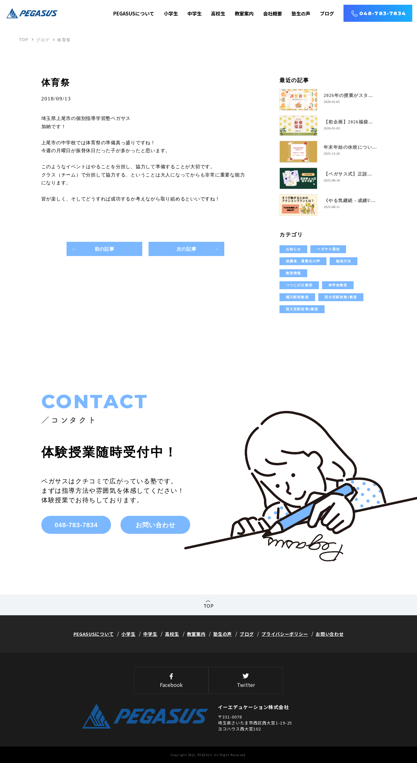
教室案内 (244, 13)
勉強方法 (343, 261)
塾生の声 (300, 13)
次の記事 (187, 249)
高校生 (218, 13)
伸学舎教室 (338, 285)
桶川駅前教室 (297, 297)
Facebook (171, 680)
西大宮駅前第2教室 (302, 309)
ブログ (327, 13)
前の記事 (105, 249)
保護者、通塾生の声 (303, 261)
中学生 (194, 13)
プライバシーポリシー (284, 634)
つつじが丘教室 (299, 285)
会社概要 (272, 13)
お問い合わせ (155, 525)
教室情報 (293, 273)
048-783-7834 (382, 13)
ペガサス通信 (328, 249)
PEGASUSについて (133, 13)
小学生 (171, 13)
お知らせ (293, 249)
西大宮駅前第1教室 (341, 297)
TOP (23, 39)
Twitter (246, 680)
